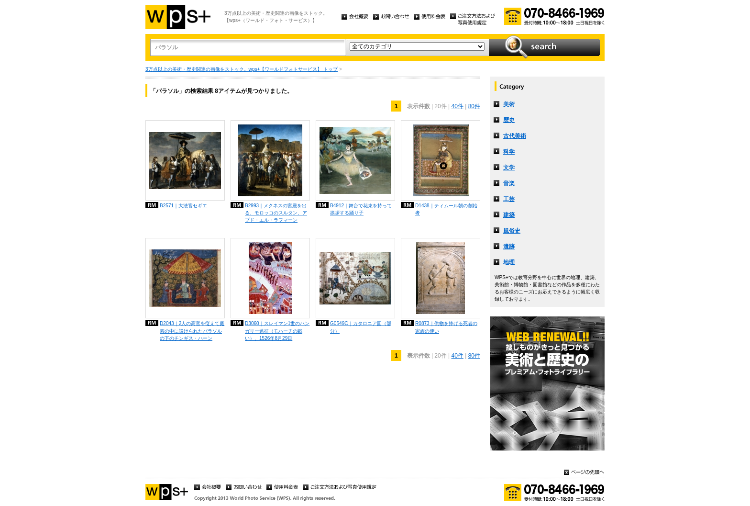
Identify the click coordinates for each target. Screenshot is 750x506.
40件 (457, 106)
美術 (509, 104)
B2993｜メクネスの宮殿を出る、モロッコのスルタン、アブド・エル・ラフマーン (276, 213)
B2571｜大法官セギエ (183, 205)
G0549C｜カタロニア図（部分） (360, 327)
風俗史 (511, 230)
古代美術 (514, 136)
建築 (509, 215)
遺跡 (509, 246)
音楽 (509, 183)
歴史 (509, 120)
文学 (509, 167)
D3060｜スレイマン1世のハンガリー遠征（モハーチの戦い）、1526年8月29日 (277, 330)
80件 (474, 106)
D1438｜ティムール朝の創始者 (446, 209)
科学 (509, 151)
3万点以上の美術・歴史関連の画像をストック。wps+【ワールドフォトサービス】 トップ (241, 69)
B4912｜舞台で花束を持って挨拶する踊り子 (361, 209)
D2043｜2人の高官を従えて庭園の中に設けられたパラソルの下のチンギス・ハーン (192, 330)
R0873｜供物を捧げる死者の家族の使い (446, 327)
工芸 (509, 199)
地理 (509, 262)
